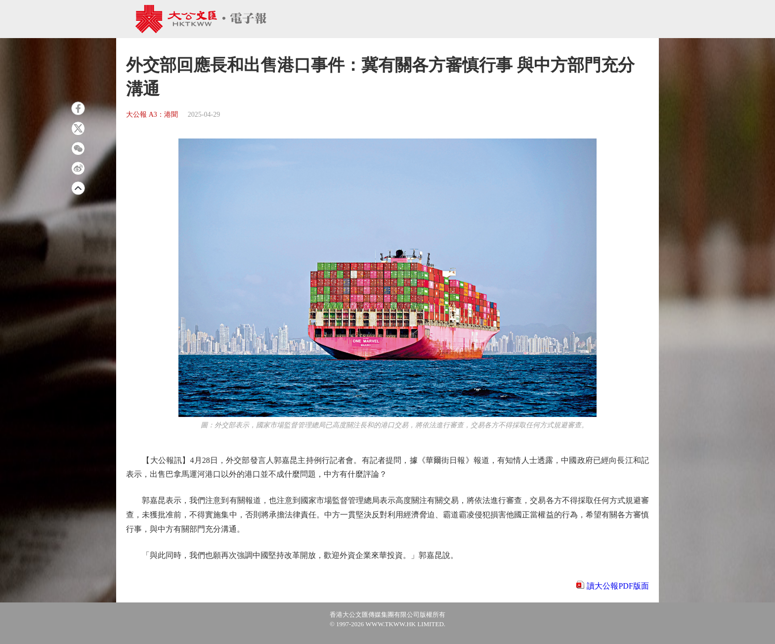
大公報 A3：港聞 (152, 114)
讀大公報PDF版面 (617, 586)
